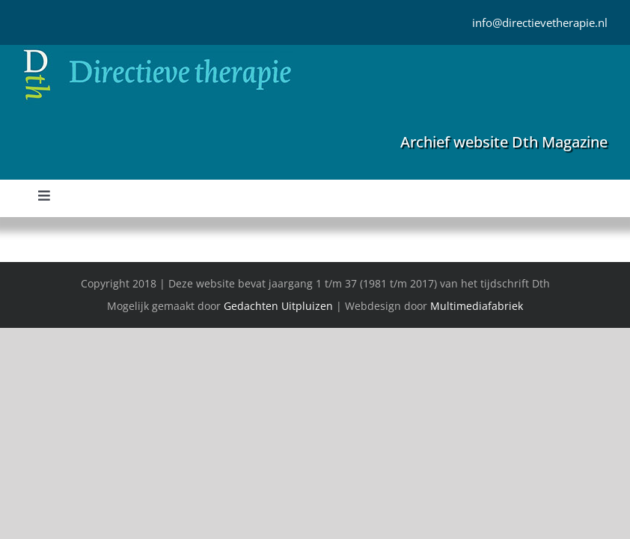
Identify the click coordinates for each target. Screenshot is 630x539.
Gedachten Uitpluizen (278, 306)
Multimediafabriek (476, 306)
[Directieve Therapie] (157, 52)
